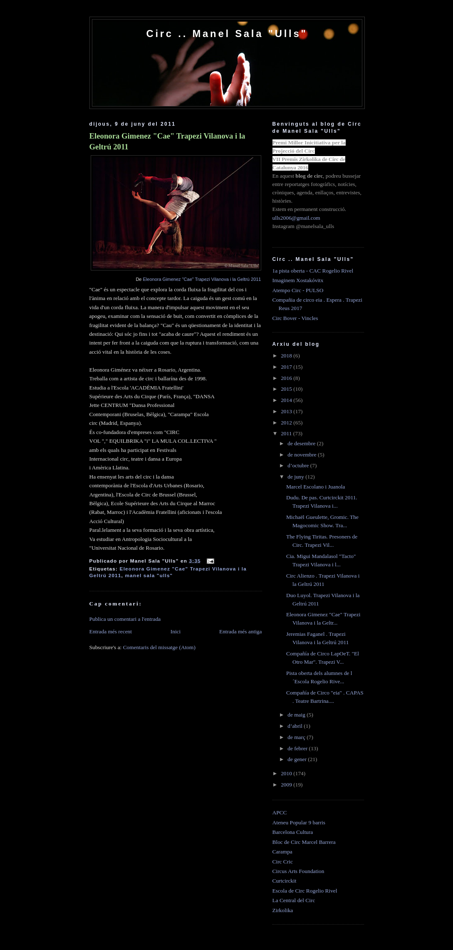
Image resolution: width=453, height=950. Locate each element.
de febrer (298, 748)
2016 (287, 378)
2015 (287, 389)
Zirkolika (282, 910)
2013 (287, 411)
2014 (287, 400)
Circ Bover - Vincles (295, 318)
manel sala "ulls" (149, 575)
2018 (287, 355)
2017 (287, 367)
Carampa (282, 851)
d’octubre (298, 465)
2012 (287, 422)
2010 (287, 773)
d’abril (295, 726)
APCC (279, 812)
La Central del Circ (293, 900)
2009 (287, 784)
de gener (297, 759)
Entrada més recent (110, 631)
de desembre (302, 443)
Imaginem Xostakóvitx (298, 280)
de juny (296, 477)
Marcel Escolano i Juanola (315, 487)
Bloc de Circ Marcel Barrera (304, 842)
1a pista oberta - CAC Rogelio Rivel (313, 271)
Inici (176, 631)
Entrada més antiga (240, 631)
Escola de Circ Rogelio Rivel (304, 891)
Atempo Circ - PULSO (298, 290)
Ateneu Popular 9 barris (298, 822)
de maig (297, 715)
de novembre (302, 454)
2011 (287, 433)
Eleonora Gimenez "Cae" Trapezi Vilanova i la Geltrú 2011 (167, 141)
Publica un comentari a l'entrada (125, 619)
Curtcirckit (284, 881)
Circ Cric (282, 861)
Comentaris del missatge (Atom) (159, 647)
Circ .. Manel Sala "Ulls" (226, 33)
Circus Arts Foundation (298, 871)
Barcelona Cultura (292, 832)
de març (297, 737)
